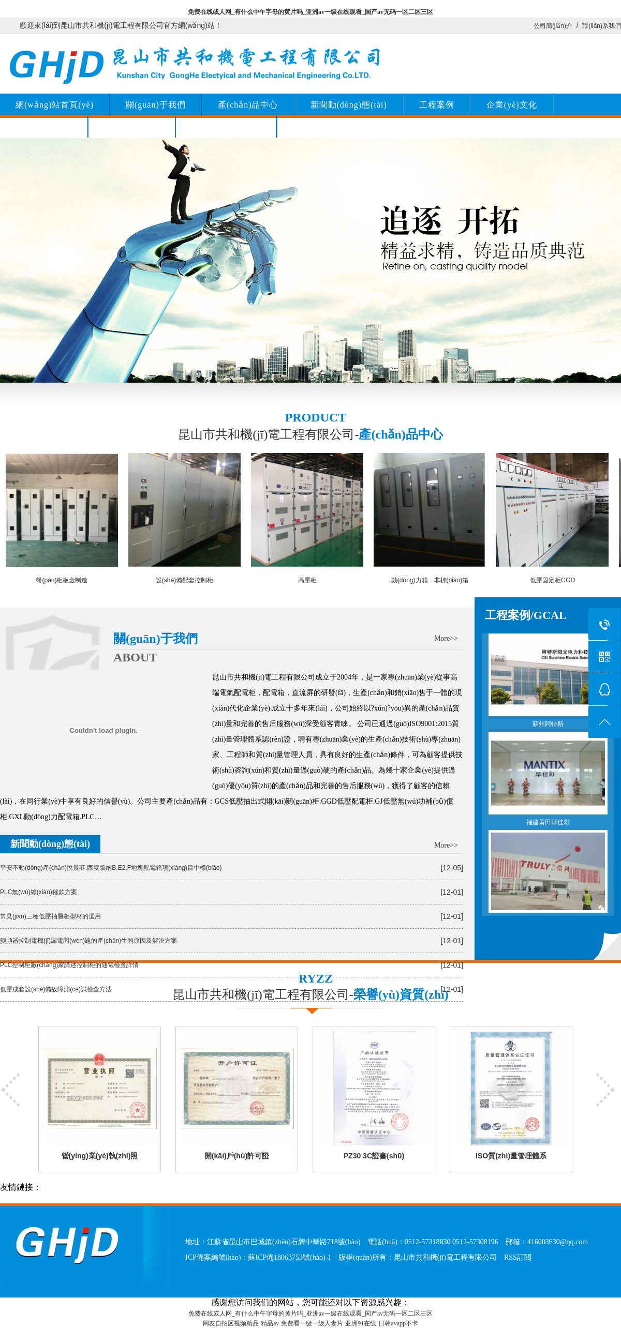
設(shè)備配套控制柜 (184, 580)
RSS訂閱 (517, 1257)
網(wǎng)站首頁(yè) (55, 104)
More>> (446, 638)
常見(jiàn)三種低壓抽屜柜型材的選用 (50, 916)
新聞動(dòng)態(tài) (348, 104)
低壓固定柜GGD (552, 580)
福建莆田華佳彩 (548, 779)
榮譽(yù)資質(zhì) (226, 127)
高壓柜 (307, 580)
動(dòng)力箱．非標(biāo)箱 (429, 580)
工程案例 (436, 104)
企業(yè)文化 (511, 104)
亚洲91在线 (360, 1323)
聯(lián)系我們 (601, 25)
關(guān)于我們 (156, 104)
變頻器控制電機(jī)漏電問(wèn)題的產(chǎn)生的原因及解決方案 (88, 940)
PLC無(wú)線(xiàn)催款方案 (38, 892)
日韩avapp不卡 (398, 1323)
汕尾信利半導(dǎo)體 (548, 877)
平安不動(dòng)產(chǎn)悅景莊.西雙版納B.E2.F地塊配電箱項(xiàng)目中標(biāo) (110, 867)
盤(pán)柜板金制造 (61, 580)
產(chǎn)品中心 (248, 104)
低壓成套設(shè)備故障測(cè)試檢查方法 (56, 989)
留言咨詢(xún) (132, 127)
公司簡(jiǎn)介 (553, 25)
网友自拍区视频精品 (231, 1323)
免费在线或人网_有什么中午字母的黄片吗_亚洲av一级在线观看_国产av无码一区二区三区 (310, 12)
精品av (270, 1323)
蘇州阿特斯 (548, 680)
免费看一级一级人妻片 (312, 1323)
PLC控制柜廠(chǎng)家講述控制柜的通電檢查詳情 (69, 965)
